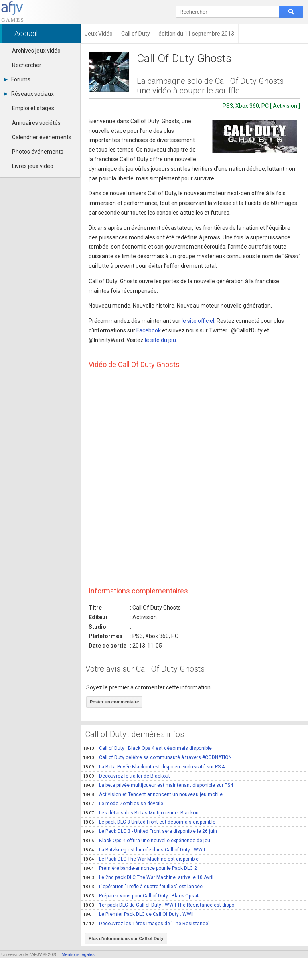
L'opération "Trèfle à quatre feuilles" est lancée (143, 886)
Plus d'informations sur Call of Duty (126, 938)
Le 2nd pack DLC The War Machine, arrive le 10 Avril (148, 877)
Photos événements (37, 151)
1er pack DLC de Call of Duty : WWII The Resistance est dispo (158, 905)
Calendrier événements (41, 137)
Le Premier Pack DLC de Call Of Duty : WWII (138, 914)
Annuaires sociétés (36, 122)
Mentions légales (78, 954)
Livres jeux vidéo (32, 166)
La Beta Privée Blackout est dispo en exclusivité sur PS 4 (154, 767)
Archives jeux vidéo (36, 50)
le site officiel (198, 321)
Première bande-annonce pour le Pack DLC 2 (140, 868)
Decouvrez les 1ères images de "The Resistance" (146, 923)
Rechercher (26, 65)
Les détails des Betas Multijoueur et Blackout (141, 813)
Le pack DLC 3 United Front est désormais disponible (149, 822)
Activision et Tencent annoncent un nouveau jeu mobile (153, 794)
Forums (17, 79)
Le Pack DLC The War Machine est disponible (141, 859)
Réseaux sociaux (29, 94)
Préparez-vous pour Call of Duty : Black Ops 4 (140, 896)
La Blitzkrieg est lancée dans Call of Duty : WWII (144, 850)
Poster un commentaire (114, 701)
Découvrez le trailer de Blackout (126, 776)
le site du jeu (160, 340)
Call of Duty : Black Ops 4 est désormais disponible (147, 748)
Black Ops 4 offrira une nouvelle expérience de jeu (146, 840)
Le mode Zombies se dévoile (123, 803)
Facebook (148, 330)
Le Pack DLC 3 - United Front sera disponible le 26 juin (150, 831)
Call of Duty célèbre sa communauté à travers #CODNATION (157, 757)
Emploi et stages (33, 108)
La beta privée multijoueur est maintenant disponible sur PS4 (158, 785)
